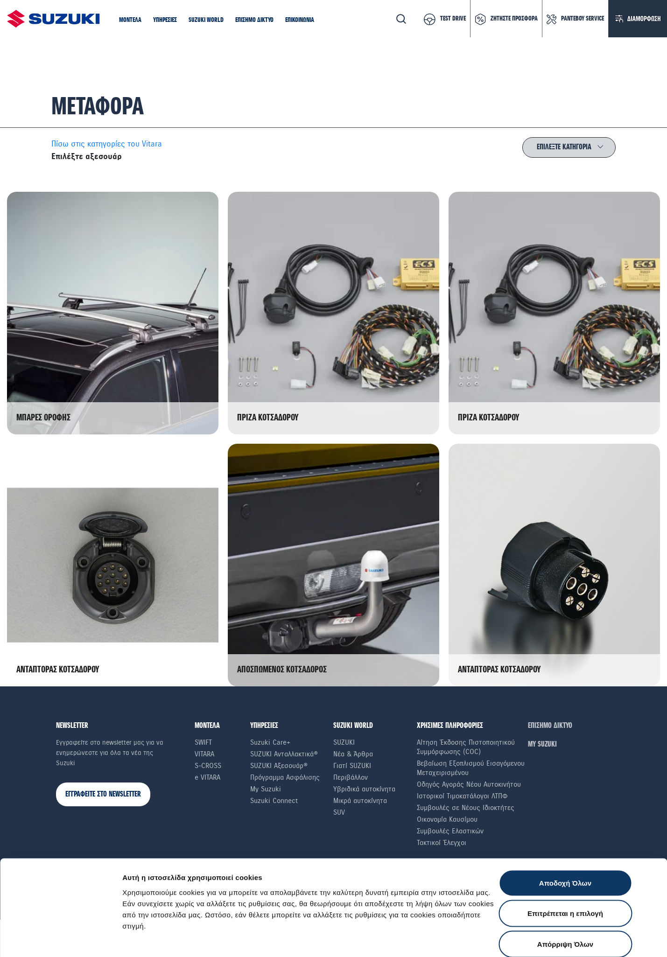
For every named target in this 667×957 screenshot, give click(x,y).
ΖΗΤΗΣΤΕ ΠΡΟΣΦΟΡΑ (514, 18)
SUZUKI (344, 742)
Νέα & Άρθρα (353, 754)
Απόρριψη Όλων (565, 896)
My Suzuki (265, 789)
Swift (203, 742)
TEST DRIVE (453, 18)
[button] (130, 20)
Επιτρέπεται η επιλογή (565, 865)
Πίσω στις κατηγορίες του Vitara (106, 144)
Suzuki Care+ (270, 742)
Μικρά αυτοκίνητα (360, 800)
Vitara (204, 754)
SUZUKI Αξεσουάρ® (279, 765)
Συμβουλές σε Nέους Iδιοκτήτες (465, 807)
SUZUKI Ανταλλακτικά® (284, 754)
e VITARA (207, 777)
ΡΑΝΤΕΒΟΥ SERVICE (582, 18)
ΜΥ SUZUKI (542, 744)
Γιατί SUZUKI (352, 765)
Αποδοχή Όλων (565, 834)
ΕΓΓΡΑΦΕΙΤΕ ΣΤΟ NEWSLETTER (103, 794)
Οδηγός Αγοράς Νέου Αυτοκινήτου (469, 784)
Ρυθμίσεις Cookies (545, 939)
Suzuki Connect (274, 800)
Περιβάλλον (350, 777)
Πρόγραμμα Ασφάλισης (285, 777)
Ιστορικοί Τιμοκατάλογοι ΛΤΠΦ (462, 796)
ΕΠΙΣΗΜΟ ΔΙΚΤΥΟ (550, 726)
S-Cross (208, 765)
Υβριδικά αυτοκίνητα (364, 789)
